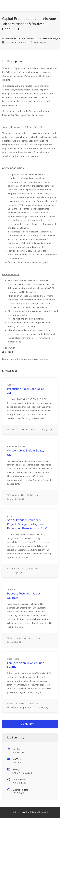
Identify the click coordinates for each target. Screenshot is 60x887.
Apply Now (30, 724)
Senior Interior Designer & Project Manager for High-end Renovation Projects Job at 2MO (27, 524)
